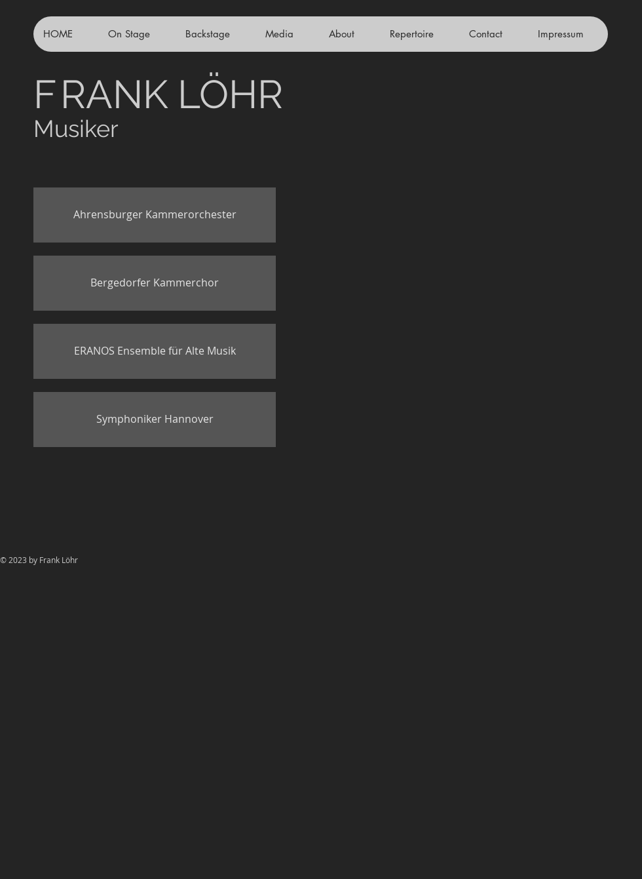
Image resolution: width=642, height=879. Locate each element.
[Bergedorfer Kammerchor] (154, 283)
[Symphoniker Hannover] (154, 419)
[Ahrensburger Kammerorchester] (154, 215)
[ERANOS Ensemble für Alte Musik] (154, 351)
